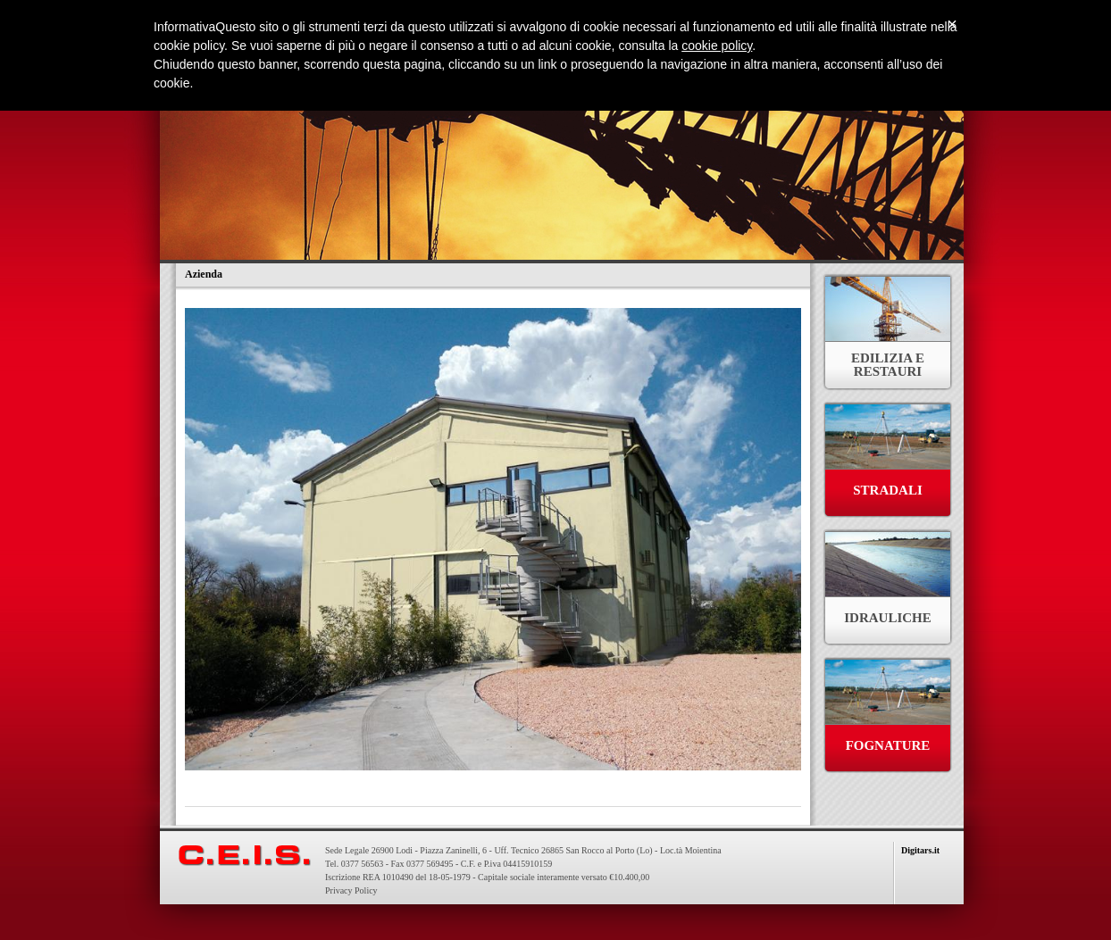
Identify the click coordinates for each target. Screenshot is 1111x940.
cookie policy (716, 45)
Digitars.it (920, 850)
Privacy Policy (351, 890)
